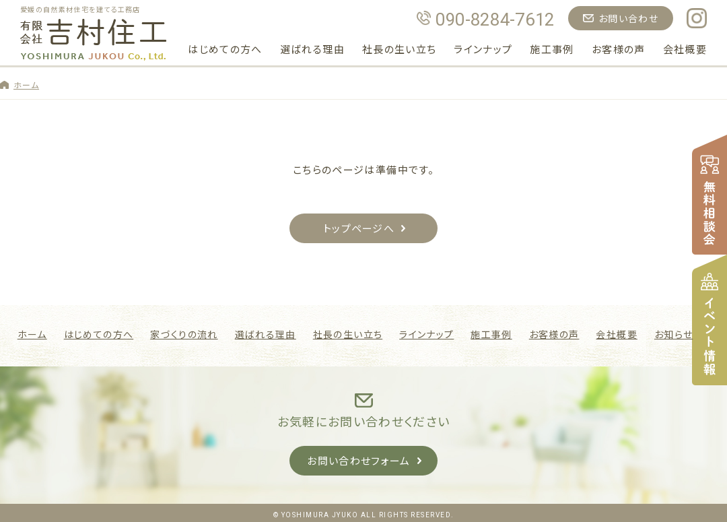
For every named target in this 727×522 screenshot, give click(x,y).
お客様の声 (619, 49)
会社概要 (685, 49)
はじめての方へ (225, 49)
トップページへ (358, 228)
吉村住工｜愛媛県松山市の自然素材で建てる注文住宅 (93, 40)
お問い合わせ (628, 18)
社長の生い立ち (399, 49)
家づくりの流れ (183, 332)
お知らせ (673, 332)
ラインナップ (483, 49)
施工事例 (552, 49)
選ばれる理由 (312, 49)
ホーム (26, 84)
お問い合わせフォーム (359, 459)
